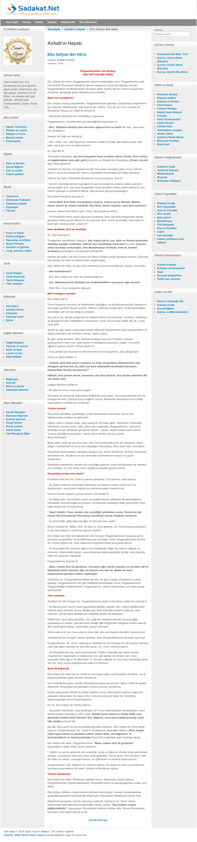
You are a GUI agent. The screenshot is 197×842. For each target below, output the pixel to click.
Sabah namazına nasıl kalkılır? (170, 240)
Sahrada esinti (15, 316)
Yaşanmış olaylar (16, 203)
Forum (27, 22)
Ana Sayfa (12, 22)
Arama (39, 22)
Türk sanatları (14, 283)
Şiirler (9, 320)
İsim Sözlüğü (165, 235)
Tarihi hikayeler (15, 280)
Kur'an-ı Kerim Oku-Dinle (172, 72)
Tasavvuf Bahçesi (168, 170)
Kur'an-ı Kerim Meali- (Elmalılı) (170, 59)
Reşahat (162, 177)
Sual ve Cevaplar (167, 210)
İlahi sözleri (164, 217)
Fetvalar (162, 115)
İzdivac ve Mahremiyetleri (172, 312)
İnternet (11, 382)
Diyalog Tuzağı (166, 203)
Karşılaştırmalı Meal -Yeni (172, 54)
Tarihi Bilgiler (14, 273)
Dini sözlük (164, 213)
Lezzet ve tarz (14, 353)
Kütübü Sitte (164, 126)
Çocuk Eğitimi (14, 166)
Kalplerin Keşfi (166, 166)
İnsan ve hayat (15, 232)
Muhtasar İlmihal (167, 94)
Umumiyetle (13, 141)
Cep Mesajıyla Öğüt (18, 433)
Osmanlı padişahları (169, 275)
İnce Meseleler (88, 22)
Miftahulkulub (165, 173)
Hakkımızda (68, 22)
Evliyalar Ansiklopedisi (171, 268)
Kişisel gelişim (15, 174)
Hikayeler (11, 313)
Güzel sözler (13, 430)
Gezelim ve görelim (17, 247)
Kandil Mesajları (16, 412)
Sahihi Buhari (165, 122)
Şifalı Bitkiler (14, 356)
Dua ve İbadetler (167, 228)
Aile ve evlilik (14, 170)
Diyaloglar (12, 207)
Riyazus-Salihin (166, 97)
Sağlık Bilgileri (15, 342)
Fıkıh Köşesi (164, 105)
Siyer (160, 271)
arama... (159, 29)
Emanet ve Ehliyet (168, 101)
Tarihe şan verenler (168, 279)
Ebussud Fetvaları (168, 140)
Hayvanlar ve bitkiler (18, 240)
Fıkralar (10, 210)
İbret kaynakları (166, 206)
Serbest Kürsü (15, 309)
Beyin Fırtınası (15, 243)
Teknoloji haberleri (17, 389)
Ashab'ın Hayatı (74, 29)
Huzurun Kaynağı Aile (170, 301)
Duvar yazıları (14, 426)
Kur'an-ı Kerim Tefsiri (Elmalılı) (170, 66)
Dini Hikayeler (165, 224)
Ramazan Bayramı (17, 415)
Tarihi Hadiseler (15, 276)
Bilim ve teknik (15, 386)
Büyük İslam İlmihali (169, 112)
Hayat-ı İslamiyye (16, 126)
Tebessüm (12, 196)
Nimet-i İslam (165, 133)
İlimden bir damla (16, 130)
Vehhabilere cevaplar (169, 130)
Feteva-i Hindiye (167, 108)
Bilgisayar (12, 379)
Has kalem (12, 306)
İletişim (52, 22)
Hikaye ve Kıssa (15, 133)
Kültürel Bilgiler (15, 236)
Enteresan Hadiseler (18, 199)
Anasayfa (54, 29)
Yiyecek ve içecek (16, 346)
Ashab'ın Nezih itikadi (170, 137)
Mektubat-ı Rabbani (169, 180)
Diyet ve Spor (14, 349)
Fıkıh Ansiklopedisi (168, 119)
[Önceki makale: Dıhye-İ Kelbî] (93, 820)
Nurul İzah (163, 144)
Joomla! (8, 835)
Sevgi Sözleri (14, 422)
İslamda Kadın (165, 304)
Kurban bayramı (16, 419)
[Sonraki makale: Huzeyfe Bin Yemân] (102, 820)
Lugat (160, 231)
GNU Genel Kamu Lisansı (30, 835)
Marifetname (164, 221)
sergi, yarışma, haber (19, 250)
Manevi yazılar (14, 137)
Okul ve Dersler (15, 163)
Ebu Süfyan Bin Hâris (66, 54)
